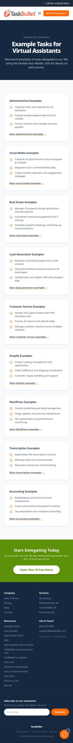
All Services (45, 598)
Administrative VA (49, 603)
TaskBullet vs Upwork (15, 657)
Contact (8, 612)
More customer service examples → (29, 336)
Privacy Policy (22, 731)
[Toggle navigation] (39, 13)
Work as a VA (11, 680)
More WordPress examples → (25, 429)
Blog (6, 607)
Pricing (7, 603)
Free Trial (9, 676)
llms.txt (8, 685)
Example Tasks (12, 626)
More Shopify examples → (23, 383)
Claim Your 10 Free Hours (36, 570)
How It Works (11, 598)
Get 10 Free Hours (56, 13)
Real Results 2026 (13, 635)
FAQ (6, 640)
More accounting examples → (25, 518)
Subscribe (60, 712)
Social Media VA (47, 607)
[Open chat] (64, 734)
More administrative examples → (27, 134)
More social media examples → (26, 183)
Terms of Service (39, 731)
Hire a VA (9, 662)
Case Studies (11, 630)
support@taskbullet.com (52, 630)
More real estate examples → (25, 235)
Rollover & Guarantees (16, 666)
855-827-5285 (46, 626)
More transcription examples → (26, 472)
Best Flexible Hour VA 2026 (18, 644)
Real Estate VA (47, 612)
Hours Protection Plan (16, 671)
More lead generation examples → (28, 287)
